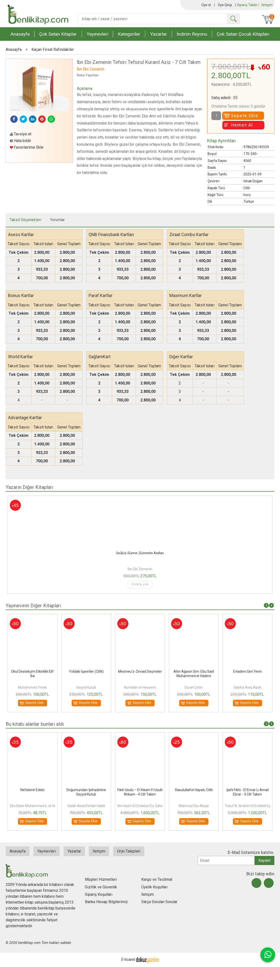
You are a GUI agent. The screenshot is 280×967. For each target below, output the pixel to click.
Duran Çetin (247, 687)
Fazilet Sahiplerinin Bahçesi (32, 671)
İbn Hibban (32, 687)
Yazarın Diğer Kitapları (29, 487)
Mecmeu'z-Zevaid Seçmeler (194, 671)
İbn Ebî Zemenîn (139, 569)
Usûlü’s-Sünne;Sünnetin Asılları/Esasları (140, 553)
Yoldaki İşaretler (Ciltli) (140, 671)
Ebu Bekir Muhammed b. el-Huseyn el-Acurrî (44, 806)
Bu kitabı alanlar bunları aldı (35, 724)
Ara (233, 19)
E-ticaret (128, 959)
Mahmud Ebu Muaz (194, 806)
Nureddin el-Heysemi (194, 687)
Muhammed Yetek (86, 687)
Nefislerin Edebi (32, 790)
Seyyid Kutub (140, 687)
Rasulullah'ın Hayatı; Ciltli (194, 790)
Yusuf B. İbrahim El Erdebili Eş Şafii (251, 806)
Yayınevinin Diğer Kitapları (33, 606)
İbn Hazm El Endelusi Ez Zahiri (140, 806)
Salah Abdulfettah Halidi (86, 806)
